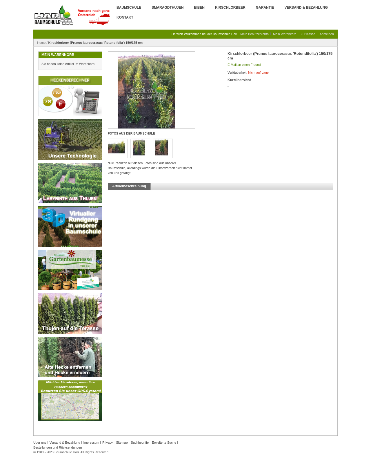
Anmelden (326, 34)
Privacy (107, 442)
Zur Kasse (308, 34)
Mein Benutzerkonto (254, 34)
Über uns (39, 442)
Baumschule (129, 8)
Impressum (91, 442)
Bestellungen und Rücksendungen (57, 447)
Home (41, 42)
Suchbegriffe (140, 442)
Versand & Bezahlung (306, 8)
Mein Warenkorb (284, 34)
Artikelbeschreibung (129, 186)
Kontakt (125, 17)
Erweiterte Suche (164, 442)
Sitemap (122, 442)
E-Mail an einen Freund (244, 64)
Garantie (265, 8)
